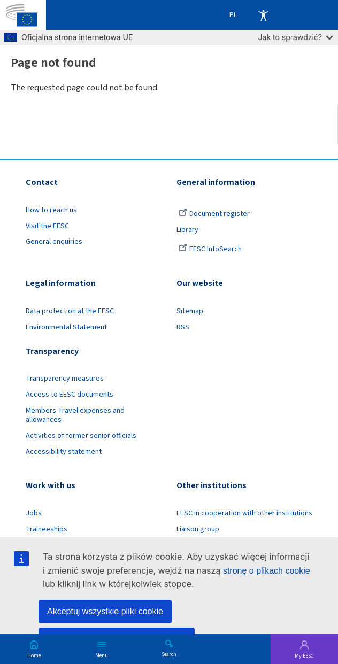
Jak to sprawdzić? (295, 37)
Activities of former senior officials (81, 435)
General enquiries (54, 241)
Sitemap (189, 311)
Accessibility (263, 15)
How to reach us (51, 210)
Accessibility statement (64, 451)
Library (187, 230)
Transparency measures (65, 378)
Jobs (34, 513)
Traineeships (46, 529)
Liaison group (197, 529)
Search (169, 654)
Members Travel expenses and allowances (75, 415)
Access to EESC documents (69, 394)
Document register (214, 214)
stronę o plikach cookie (266, 570)
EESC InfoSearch (210, 249)
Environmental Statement (66, 327)
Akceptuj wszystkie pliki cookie (105, 611)
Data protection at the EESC (70, 311)
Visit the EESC (47, 226)
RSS (182, 327)
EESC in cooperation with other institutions (244, 513)
